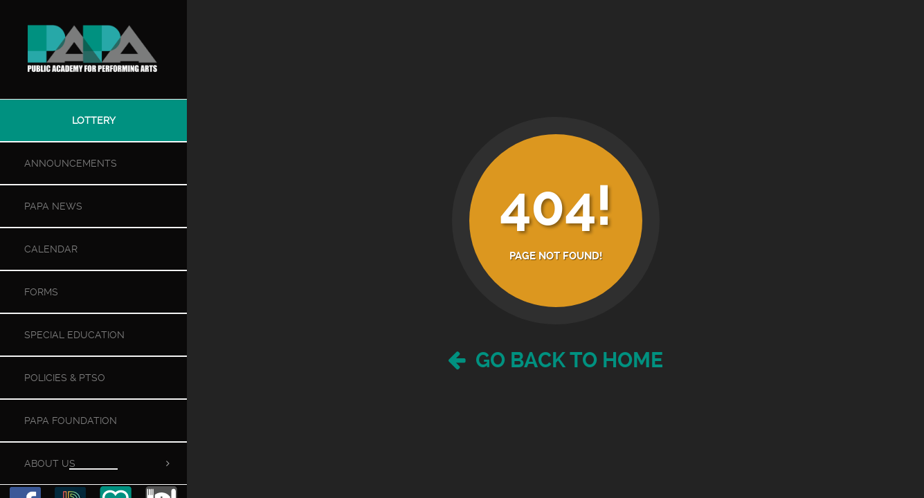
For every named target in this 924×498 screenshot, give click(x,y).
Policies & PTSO (64, 377)
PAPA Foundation (70, 420)
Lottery (94, 120)
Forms (41, 291)
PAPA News (53, 206)
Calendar (51, 249)
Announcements (70, 163)
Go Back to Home (555, 360)
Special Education (74, 334)
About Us (49, 463)
